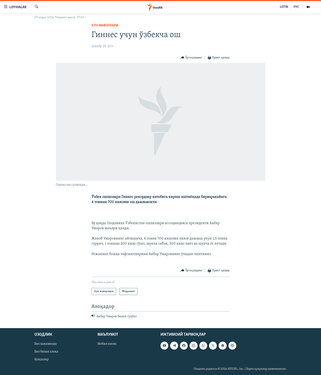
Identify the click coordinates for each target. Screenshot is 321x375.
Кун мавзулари (105, 25)
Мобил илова (106, 344)
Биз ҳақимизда (45, 344)
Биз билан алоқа (46, 351)
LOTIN (284, 7)
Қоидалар (41, 359)
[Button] (192, 58)
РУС (296, 7)
